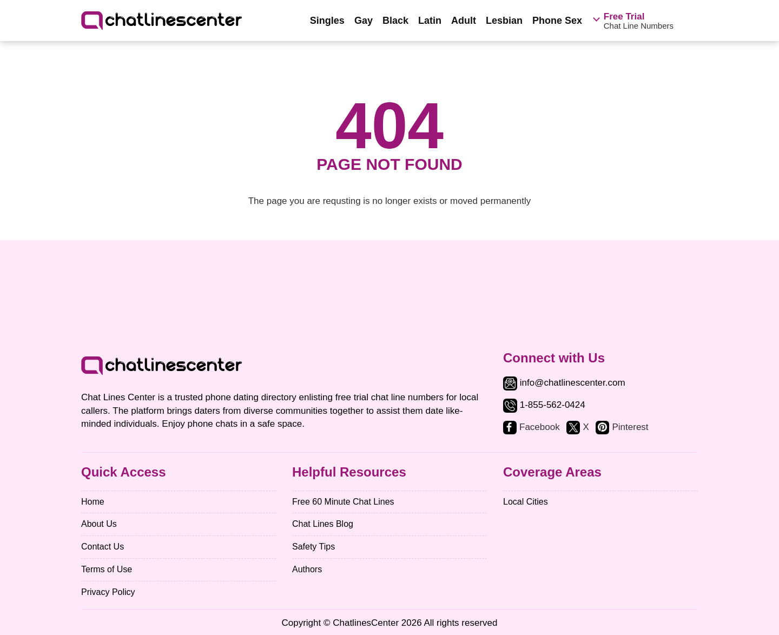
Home (92, 501)
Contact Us (102, 546)
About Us (99, 523)
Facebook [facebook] (539, 427)
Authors (307, 569)
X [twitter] (586, 427)
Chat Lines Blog (322, 523)
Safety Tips (313, 546)
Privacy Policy (108, 592)
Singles (327, 20)
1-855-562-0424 (552, 405)
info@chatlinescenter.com (564, 383)
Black (395, 20)
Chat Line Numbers (639, 20)
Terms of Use (106, 569)
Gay (363, 20)
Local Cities (525, 501)
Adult (463, 20)
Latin (429, 20)
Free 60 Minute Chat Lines (343, 501)
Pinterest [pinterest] (630, 427)
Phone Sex (557, 20)
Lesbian (504, 20)
